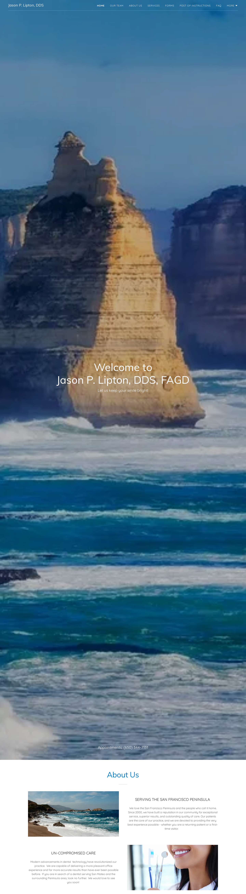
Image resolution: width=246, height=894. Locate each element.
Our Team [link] (117, 5)
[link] (26, 5)
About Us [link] (135, 5)
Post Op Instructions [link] (195, 5)
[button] (232, 6)
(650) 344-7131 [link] (136, 747)
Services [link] (154, 5)
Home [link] (101, 5)
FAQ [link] (218, 5)
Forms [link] (169, 5)
